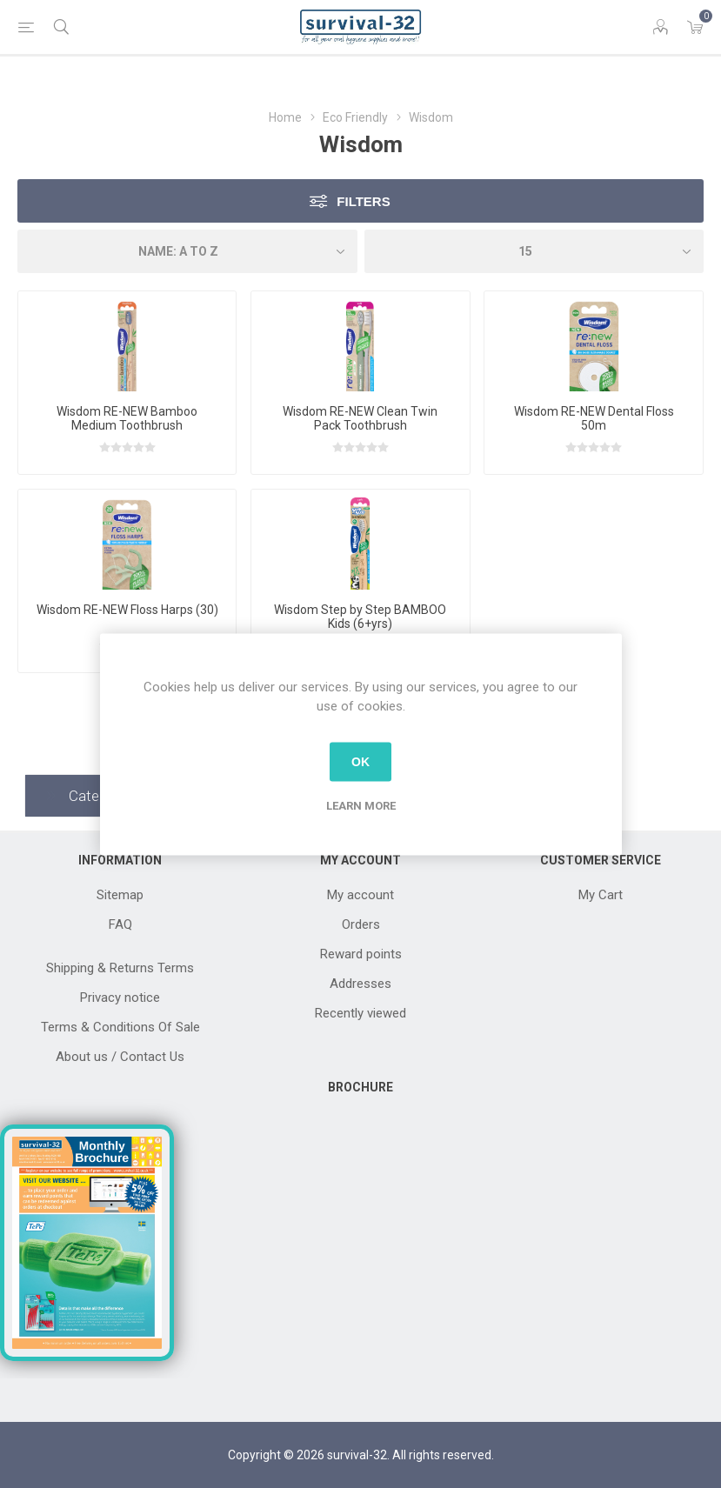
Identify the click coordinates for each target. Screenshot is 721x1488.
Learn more (361, 804)
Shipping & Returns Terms (120, 968)
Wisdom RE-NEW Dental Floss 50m (594, 418)
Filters (363, 201)
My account (360, 895)
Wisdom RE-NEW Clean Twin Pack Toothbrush (360, 418)
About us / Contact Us (120, 1056)
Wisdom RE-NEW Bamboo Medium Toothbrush (127, 418)
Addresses (360, 983)
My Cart (600, 895)
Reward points (361, 954)
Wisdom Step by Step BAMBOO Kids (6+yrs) (360, 617)
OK (360, 762)
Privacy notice (120, 997)
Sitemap (120, 895)
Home (285, 117)
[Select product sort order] (187, 251)
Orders (361, 924)
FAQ (120, 924)
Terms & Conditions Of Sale (120, 1027)
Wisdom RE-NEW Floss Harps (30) (127, 610)
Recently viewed (360, 1013)
